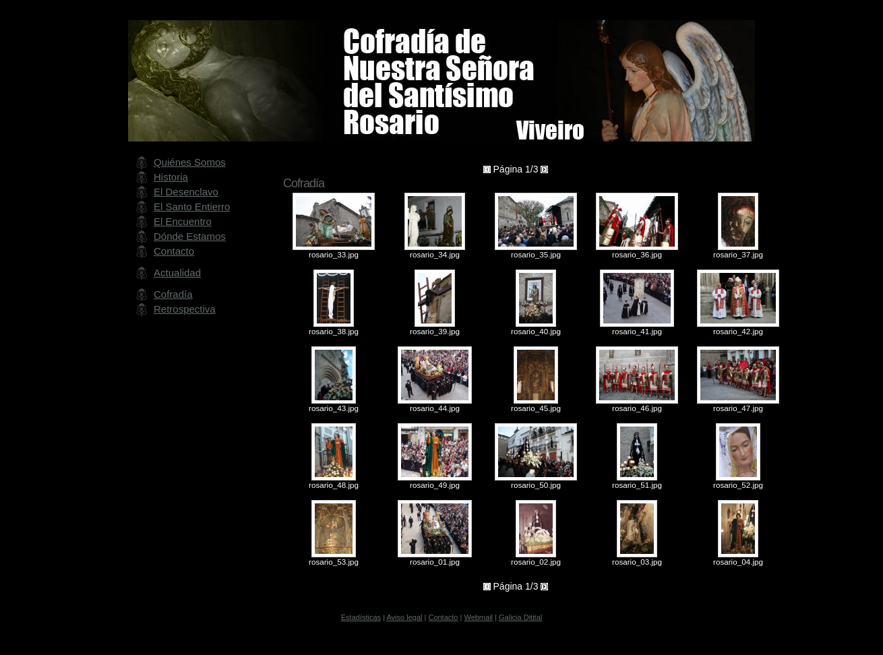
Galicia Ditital (520, 617)
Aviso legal (404, 617)
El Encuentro (183, 221)
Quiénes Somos (190, 162)
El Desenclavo (186, 191)
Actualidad (177, 272)
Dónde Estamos (190, 236)
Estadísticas (361, 617)
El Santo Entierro (192, 206)
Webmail (478, 617)
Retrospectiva (185, 309)
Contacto (174, 251)
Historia (171, 177)
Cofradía (173, 294)
